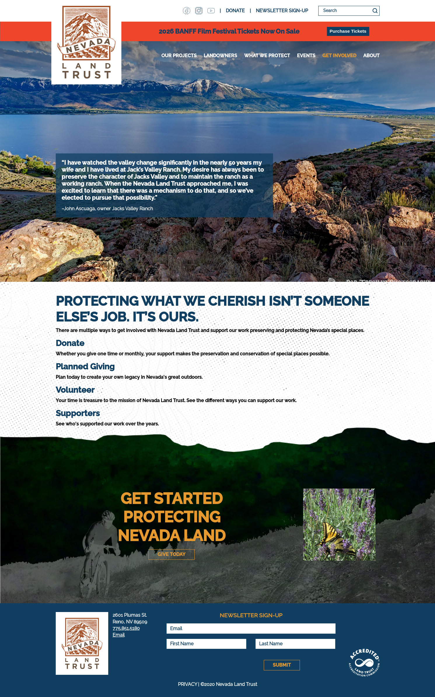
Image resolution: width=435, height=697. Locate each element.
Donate (70, 343)
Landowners (220, 55)
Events (306, 55)
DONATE (235, 10)
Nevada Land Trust (86, 42)
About (371, 55)
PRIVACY (187, 684)
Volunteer (75, 390)
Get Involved (339, 55)
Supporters (78, 413)
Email (119, 635)
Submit (282, 665)
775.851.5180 (126, 628)
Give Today (172, 554)
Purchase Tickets (348, 31)
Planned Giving (85, 366)
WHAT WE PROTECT (267, 55)
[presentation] (210, 665)
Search (375, 11)
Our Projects (179, 55)
